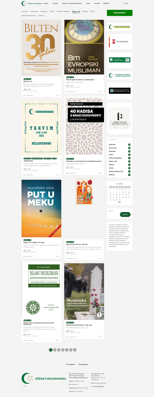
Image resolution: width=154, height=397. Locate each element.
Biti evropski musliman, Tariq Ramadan (80, 80)
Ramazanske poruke (29, 15)
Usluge (55, 3)
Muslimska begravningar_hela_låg (79, 325)
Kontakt (97, 3)
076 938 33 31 (99, 386)
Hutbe (52, 11)
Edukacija (44, 11)
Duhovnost (34, 11)
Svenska (41, 15)
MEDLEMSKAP (120, 13)
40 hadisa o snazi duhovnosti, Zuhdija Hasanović (84, 161)
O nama (45, 3)
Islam (88, 3)
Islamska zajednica (63, 11)
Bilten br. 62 (27, 81)
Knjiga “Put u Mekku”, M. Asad (33, 242)
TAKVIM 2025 (28, 161)
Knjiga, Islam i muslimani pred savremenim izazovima (38, 323)
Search (111, 211)
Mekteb (85, 11)
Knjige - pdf (27, 79)
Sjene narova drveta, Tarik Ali (76, 244)
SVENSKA (106, 3)
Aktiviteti (25, 11)
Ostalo (92, 11)
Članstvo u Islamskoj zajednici (72, 3)
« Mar (119, 202)
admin (29, 89)
